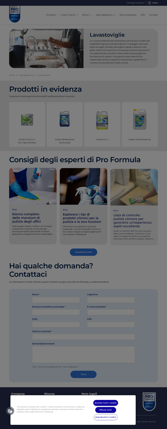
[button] (10, 411)
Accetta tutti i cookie (106, 403)
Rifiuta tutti (106, 410)
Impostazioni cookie (105, 417)
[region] (73, 410)
